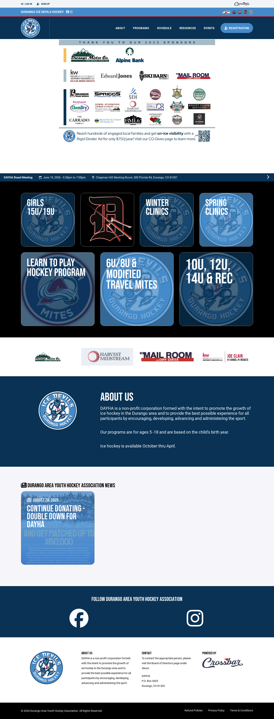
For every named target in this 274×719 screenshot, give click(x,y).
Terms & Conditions (241, 710)
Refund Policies (194, 710)
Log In (26, 4)
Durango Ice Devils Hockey (42, 12)
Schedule (164, 28)
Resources (187, 28)
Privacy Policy (216, 710)
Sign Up (43, 4)
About (120, 28)
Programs (141, 28)
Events (209, 28)
